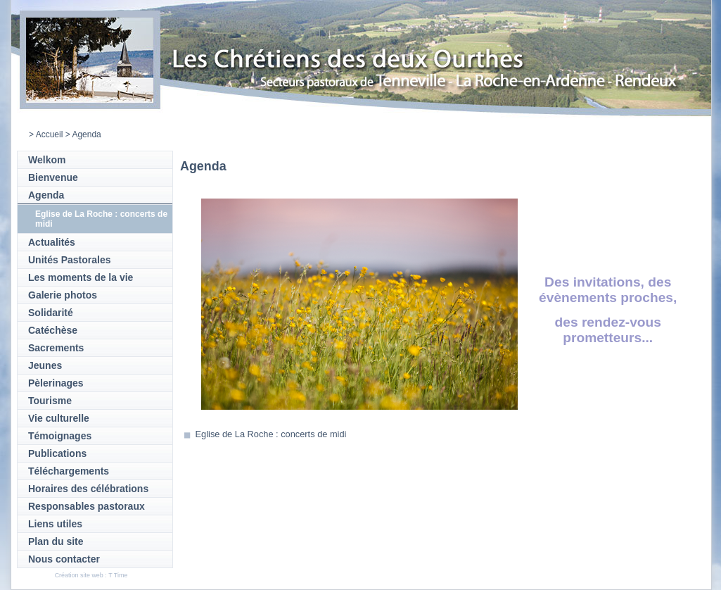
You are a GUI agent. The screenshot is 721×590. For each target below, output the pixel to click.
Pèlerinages (56, 383)
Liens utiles (55, 523)
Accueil (49, 134)
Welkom (46, 159)
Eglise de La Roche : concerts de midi (271, 434)
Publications (57, 453)
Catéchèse (52, 330)
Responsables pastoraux (86, 506)
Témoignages (59, 435)
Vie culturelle (58, 418)
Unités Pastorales (69, 259)
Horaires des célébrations (88, 488)
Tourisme (50, 400)
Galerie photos (62, 295)
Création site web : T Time (91, 575)
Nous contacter (64, 559)
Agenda (46, 195)
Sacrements (56, 347)
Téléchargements (68, 471)
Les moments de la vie (80, 277)
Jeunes (45, 365)
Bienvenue (53, 177)
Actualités (51, 242)
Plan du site (56, 541)
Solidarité (50, 312)
